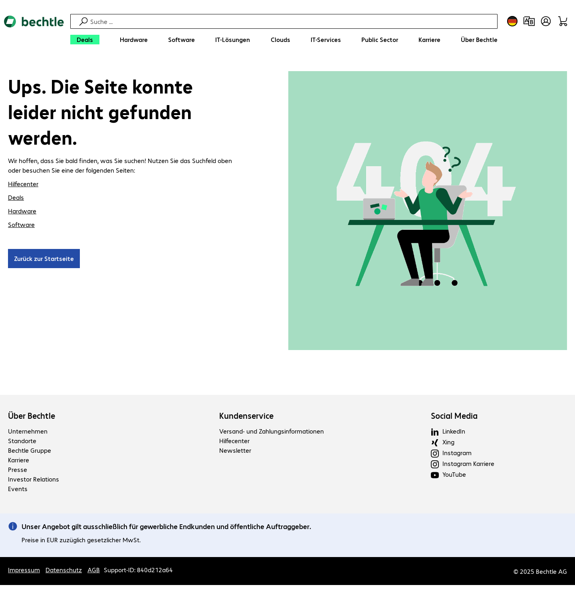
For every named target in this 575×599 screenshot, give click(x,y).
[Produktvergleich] (529, 21)
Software (21, 225)
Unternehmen (28, 432)
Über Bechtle (31, 417)
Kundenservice (246, 417)
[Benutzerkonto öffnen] (545, 21)
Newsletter (235, 451)
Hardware (22, 212)
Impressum (24, 571)
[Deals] (84, 39)
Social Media (454, 417)
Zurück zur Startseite (44, 259)
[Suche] (292, 21)
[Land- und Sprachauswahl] (512, 21)
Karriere (18, 461)
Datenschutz (64, 571)
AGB (93, 571)
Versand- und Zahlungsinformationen (271, 432)
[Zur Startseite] (34, 32)
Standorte (22, 442)
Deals (16, 198)
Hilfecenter (23, 185)
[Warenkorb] (562, 21)
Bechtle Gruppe (29, 451)
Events (18, 490)
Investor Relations (33, 480)
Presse (17, 470)
